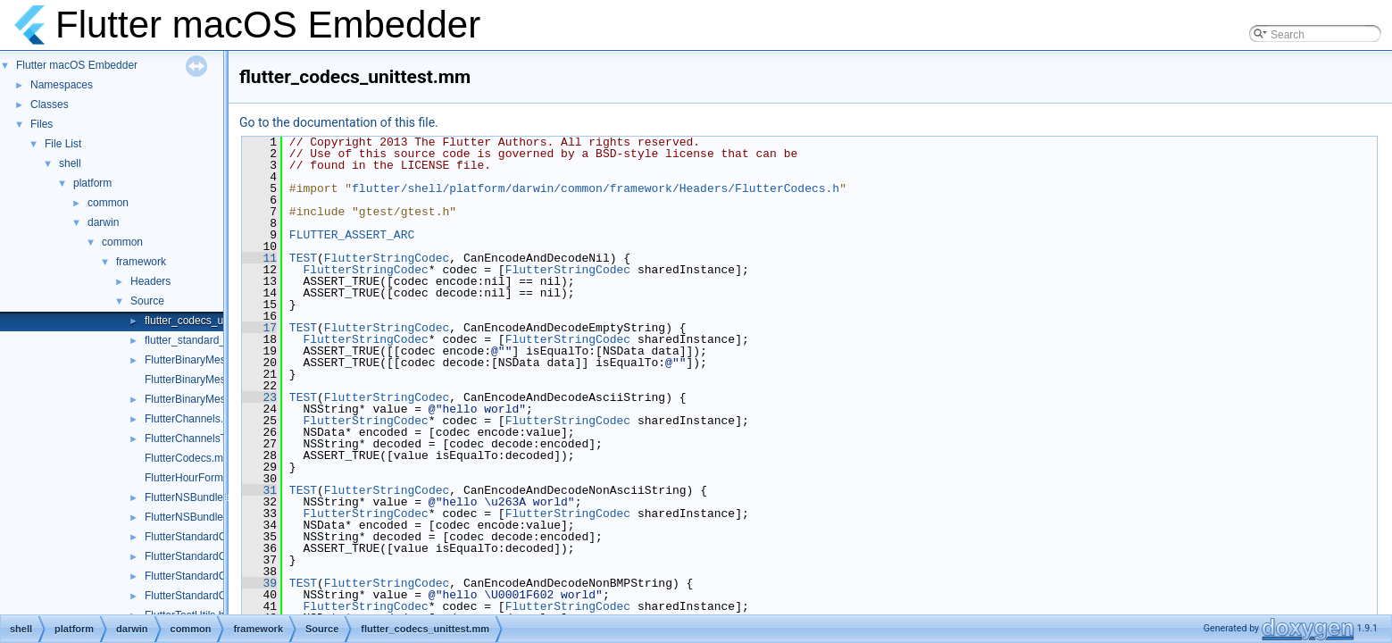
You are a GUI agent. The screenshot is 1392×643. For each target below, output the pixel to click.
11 (259, 258)
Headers (150, 281)
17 (259, 328)
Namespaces (61, 85)
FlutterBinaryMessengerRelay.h (219, 360)
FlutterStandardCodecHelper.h (217, 595)
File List (63, 144)
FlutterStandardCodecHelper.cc (219, 576)
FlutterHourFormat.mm (199, 478)
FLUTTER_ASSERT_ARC (351, 235)
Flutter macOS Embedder (77, 65)
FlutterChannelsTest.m (198, 438)
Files (41, 124)
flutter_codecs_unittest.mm (208, 320)
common (108, 202)
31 (259, 490)
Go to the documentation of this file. (338, 122)
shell (70, 163)
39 (259, 583)
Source (147, 301)
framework (141, 261)
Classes (49, 104)
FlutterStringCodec (386, 258)
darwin (103, 222)
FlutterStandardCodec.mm (208, 536)
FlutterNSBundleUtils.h (199, 497)
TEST (303, 258)
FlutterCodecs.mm (188, 458)
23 (259, 397)
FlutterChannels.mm (193, 419)
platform (92, 183)
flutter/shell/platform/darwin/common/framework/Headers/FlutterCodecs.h (595, 188)
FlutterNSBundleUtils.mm (205, 517)
